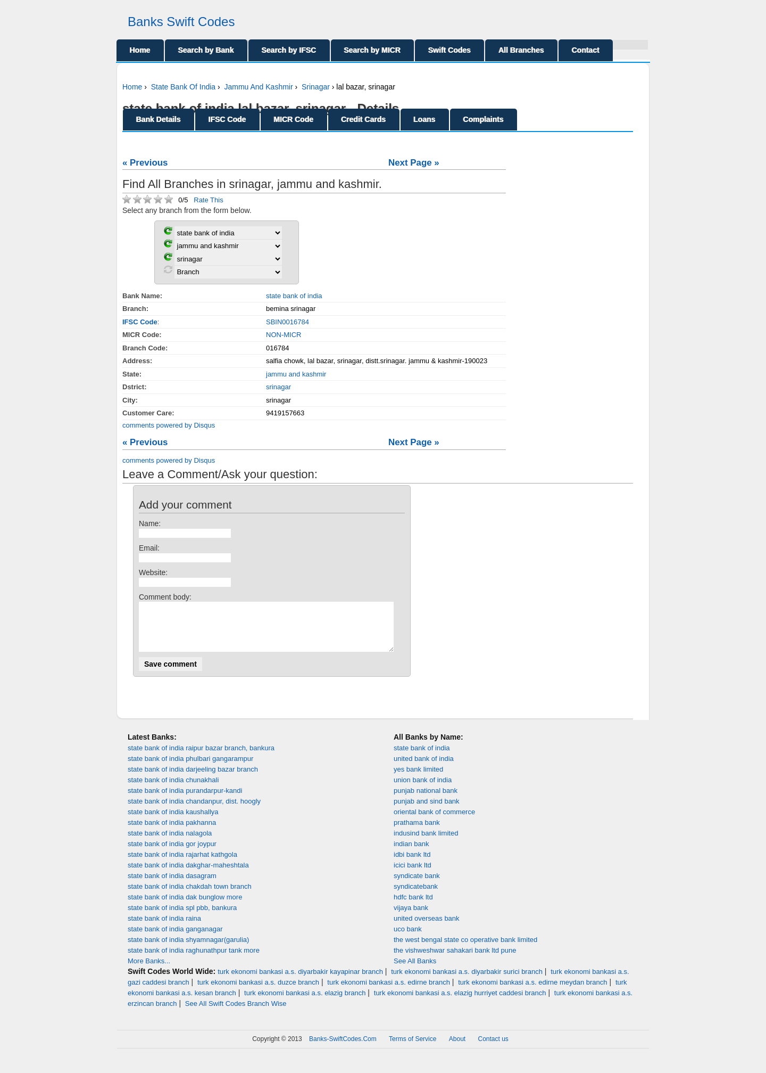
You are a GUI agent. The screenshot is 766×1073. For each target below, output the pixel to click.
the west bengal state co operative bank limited (465, 949)
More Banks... (149, 970)
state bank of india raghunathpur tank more (194, 960)
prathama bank (417, 832)
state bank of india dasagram (172, 885)
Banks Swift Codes (181, 21)
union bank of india (423, 789)
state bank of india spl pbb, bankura (182, 917)
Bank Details (158, 119)
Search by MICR (372, 50)
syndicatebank (416, 896)
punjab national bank (425, 800)
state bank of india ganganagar (175, 939)
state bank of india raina (164, 928)
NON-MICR (283, 335)
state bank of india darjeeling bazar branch (193, 779)
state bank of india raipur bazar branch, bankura (201, 757)
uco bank (408, 939)
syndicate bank (417, 885)
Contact (586, 50)
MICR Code (294, 119)
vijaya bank (411, 917)
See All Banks (415, 970)
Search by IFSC (289, 50)
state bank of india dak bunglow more (185, 907)
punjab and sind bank (427, 811)
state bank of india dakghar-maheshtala (188, 875)
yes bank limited (418, 779)
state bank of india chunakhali (173, 789)
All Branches (521, 50)
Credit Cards (364, 119)
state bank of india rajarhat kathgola (182, 864)
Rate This (208, 200)
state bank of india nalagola (170, 843)
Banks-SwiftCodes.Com (343, 1048)
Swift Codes (449, 50)
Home (140, 50)
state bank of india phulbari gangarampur (190, 768)
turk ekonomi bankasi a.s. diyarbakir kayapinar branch (300, 981)
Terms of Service (412, 1048)
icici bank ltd (412, 875)
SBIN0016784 (287, 322)
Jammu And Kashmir (258, 87)
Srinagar (316, 87)
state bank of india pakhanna (172, 832)
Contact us (493, 1048)
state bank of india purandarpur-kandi (185, 800)
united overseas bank (427, 928)
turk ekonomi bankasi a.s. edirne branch (388, 992)
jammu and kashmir (296, 374)
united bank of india (424, 768)
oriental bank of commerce (434, 821)
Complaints (483, 119)
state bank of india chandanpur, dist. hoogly (194, 811)
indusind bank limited (426, 843)
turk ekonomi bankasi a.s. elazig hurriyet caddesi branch (460, 1002)
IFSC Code (227, 119)
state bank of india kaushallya (173, 821)
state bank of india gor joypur (172, 853)
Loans (425, 119)
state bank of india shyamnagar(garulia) (188, 949)
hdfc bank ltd (413, 907)
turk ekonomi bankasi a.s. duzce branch (258, 992)
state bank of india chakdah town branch (190, 896)
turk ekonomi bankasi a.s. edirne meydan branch (532, 992)
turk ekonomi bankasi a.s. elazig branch (304, 1002)
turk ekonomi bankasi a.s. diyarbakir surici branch (467, 981)
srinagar (278, 387)
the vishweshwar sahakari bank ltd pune (455, 960)
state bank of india (294, 296)
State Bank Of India (183, 87)
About (457, 1048)
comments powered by (168, 425)
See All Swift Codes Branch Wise (236, 1013)
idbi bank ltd (412, 864)
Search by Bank (206, 50)
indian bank (411, 853)
